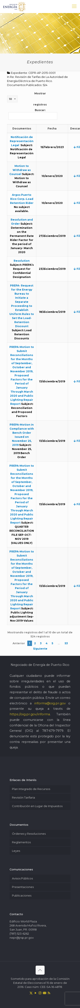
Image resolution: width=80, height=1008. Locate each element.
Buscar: (32, 114)
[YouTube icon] (35, 993)
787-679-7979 (52, 731)
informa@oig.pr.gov (50, 703)
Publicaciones (21, 895)
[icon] (44, 993)
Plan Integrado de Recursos (31, 789)
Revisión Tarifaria (23, 797)
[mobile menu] (74, 6)
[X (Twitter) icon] (31, 993)
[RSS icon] (49, 993)
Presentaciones (23, 887)
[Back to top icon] (40, 970)
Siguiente (40, 648)
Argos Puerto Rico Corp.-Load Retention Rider (21, 199)
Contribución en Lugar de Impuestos (37, 806)
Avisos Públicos (22, 878)
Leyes (16, 850)
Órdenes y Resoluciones (29, 833)
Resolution (22, 260)
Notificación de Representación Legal (21, 141)
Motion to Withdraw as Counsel (20, 170)
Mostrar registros (27, 99)
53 (66, 643)
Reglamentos (21, 842)
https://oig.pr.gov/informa (30, 714)
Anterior (19, 643)
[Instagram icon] (40, 993)
